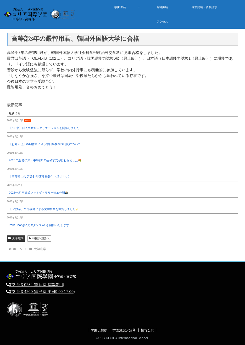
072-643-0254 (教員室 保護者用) (36, 285)
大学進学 (16, 238)
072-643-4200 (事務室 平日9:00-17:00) (42, 292)
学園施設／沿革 (124, 330)
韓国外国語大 (39, 238)
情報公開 (147, 330)
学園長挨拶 (99, 330)
